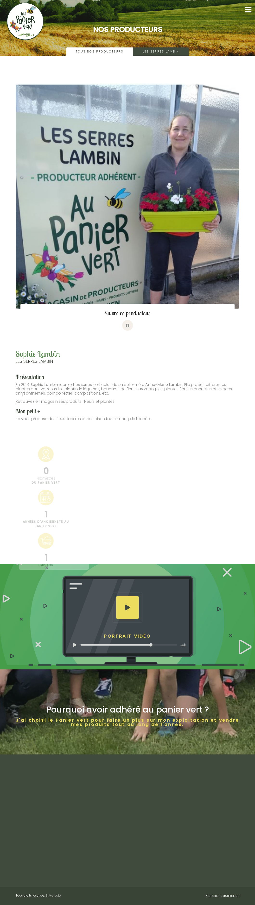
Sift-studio (53, 895)
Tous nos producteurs (99, 51)
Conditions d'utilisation (222, 896)
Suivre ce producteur (127, 313)
